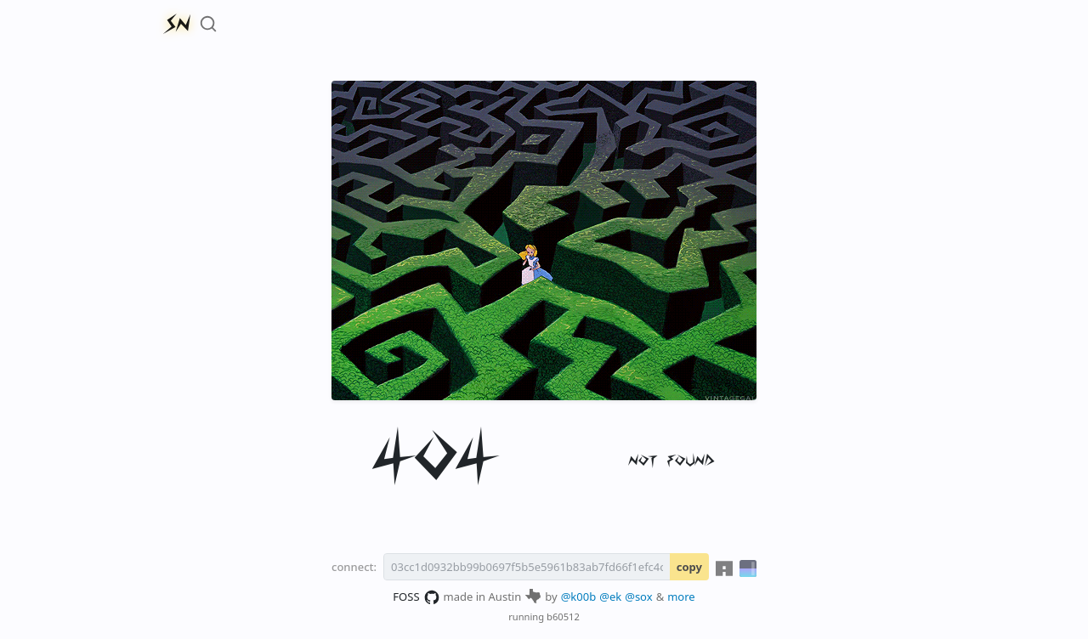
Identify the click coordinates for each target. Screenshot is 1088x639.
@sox (638, 596)
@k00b (579, 596)
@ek (610, 596)
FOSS (416, 597)
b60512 (563, 616)
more (681, 596)
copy (689, 566)
